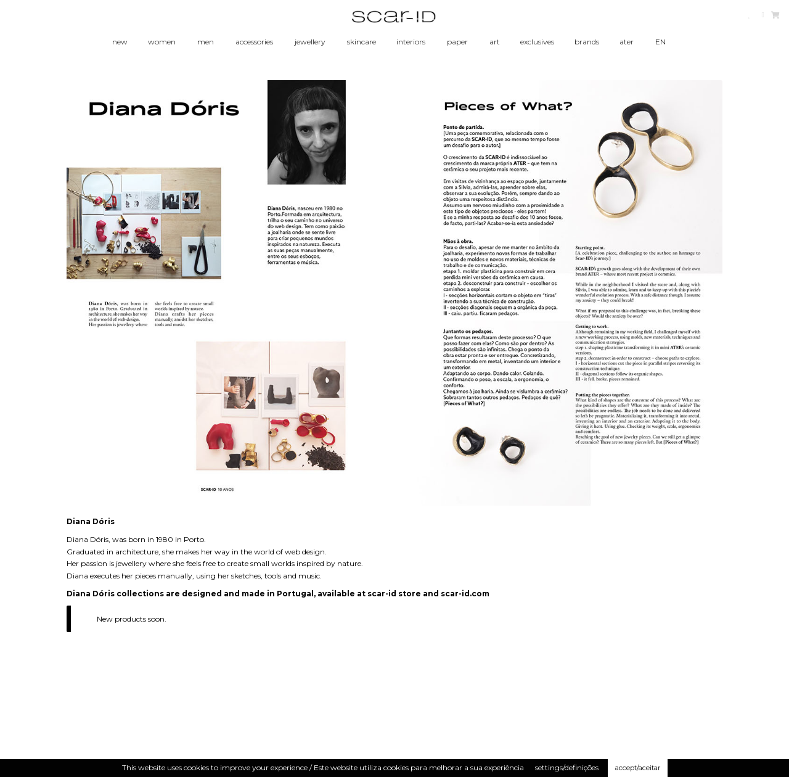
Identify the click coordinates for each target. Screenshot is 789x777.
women (162, 41)
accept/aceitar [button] (637, 767)
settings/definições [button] (567, 767)
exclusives (537, 41)
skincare (361, 41)
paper (457, 41)
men (205, 41)
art (494, 41)
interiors (410, 41)
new (120, 41)
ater (626, 41)
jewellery (310, 41)
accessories (254, 41)
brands (586, 41)
